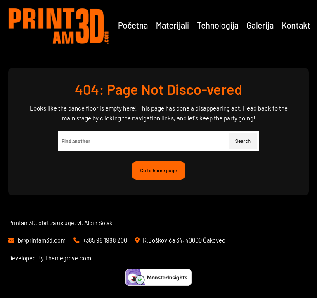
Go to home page (158, 170)
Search (243, 141)
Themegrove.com (68, 258)
